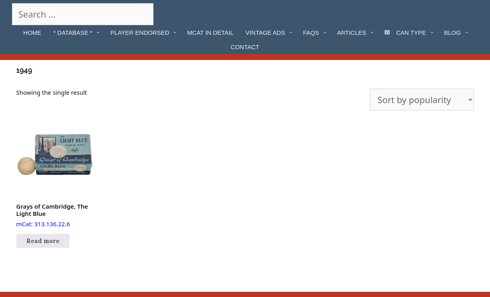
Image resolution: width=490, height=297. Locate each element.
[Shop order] (422, 99)
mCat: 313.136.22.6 (55, 172)
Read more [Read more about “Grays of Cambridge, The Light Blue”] (43, 241)
